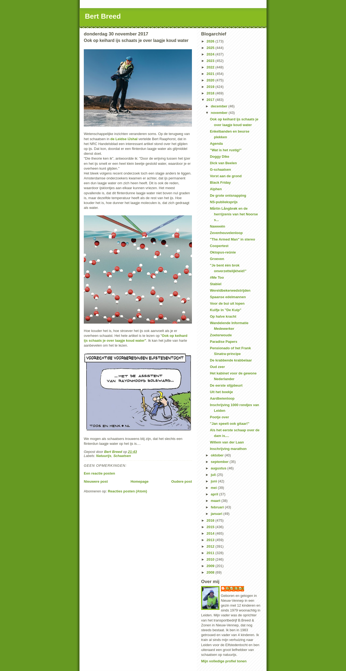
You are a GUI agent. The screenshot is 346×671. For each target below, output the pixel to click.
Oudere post (181, 481)
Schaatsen (122, 456)
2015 (211, 527)
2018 (211, 93)
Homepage (139, 481)
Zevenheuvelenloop (226, 233)
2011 (211, 553)
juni (214, 481)
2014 (211, 533)
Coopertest (219, 246)
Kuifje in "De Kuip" (225, 310)
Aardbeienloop (222, 398)
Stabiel (215, 284)
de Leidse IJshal (123, 139)
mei (214, 488)
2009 (211, 566)
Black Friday (220, 182)
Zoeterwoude (221, 335)
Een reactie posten (99, 473)
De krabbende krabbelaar (231, 360)
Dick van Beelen (223, 163)
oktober (218, 455)
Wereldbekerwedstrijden (230, 290)
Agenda (216, 144)
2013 (211, 540)
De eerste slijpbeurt (226, 385)
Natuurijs (103, 456)
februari (218, 507)
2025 (211, 48)
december (219, 106)
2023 (211, 61)
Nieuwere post (96, 481)
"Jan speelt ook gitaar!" (229, 424)
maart (216, 501)
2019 (211, 87)
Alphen (216, 189)
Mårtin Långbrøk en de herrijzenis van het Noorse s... (234, 214)
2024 (211, 54)
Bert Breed (103, 16)
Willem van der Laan (227, 442)
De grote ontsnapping (228, 195)
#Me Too (217, 277)
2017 (211, 100)
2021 (211, 74)
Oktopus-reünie (223, 252)
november (220, 113)
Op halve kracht (223, 316)
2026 (211, 41)
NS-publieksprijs (224, 202)
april (215, 494)
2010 (211, 559)
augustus (219, 468)
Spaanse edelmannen (228, 297)
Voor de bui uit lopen (227, 303)
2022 (211, 67)
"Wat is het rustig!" (225, 150)
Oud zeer (217, 367)
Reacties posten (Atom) (127, 491)
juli (214, 475)
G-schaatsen (220, 169)
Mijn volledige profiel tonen (224, 661)
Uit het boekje (221, 392)
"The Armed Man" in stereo (232, 239)
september (220, 462)
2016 (211, 520)
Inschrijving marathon (228, 449)
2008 (211, 572)
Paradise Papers (223, 342)
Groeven (217, 259)
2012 (211, 546)
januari (217, 514)
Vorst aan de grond (226, 176)
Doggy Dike (219, 156)
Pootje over (219, 417)
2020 (211, 80)
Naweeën (217, 226)
